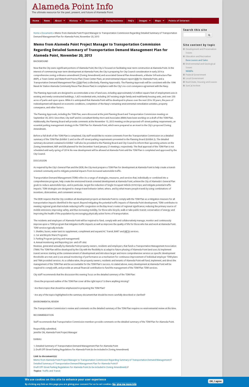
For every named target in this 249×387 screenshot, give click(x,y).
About (58, 20)
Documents (92, 20)
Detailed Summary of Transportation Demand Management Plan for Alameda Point (76, 363)
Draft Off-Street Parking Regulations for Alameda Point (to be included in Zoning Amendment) (81, 367)
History (74, 20)
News (47, 20)
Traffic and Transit (51, 371)
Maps (158, 20)
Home (36, 20)
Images (143, 20)
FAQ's (131, 20)
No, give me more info (124, 384)
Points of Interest (179, 20)
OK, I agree (216, 381)
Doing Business (114, 20)
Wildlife (189, 71)
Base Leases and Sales (197, 60)
